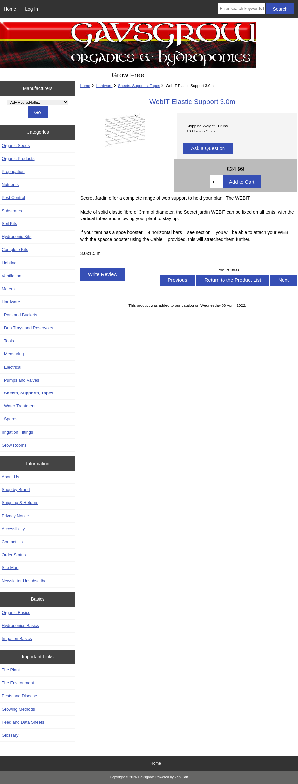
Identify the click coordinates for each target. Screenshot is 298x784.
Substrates (12, 210)
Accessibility (13, 528)
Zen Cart (181, 777)
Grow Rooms (14, 445)
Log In (31, 9)
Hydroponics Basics (20, 625)
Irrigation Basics (17, 638)
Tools (8, 340)
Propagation (13, 171)
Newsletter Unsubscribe (24, 580)
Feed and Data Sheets (23, 722)
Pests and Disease (19, 695)
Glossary (10, 735)
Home (10, 9)
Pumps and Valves (20, 380)
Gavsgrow (145, 777)
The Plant (11, 669)
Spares (9, 418)
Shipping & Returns (20, 502)
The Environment (18, 682)
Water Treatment (19, 405)
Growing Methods (18, 709)
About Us (10, 476)
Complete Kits (15, 249)
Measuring (13, 353)
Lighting (9, 262)
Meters (8, 288)
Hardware (104, 85)
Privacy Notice (15, 515)
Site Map (10, 567)
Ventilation (11, 275)
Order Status (14, 554)
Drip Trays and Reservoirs (27, 327)
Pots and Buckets (19, 314)
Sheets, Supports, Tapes (139, 85)
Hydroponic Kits (16, 236)
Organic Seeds (16, 145)
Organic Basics (16, 612)
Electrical (11, 367)
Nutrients (10, 184)
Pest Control (13, 197)
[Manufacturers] (37, 102)
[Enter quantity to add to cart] (216, 181)
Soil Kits (9, 223)
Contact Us (12, 541)
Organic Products (18, 158)
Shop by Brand (16, 489)
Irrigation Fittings (17, 432)
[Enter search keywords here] (241, 8)
